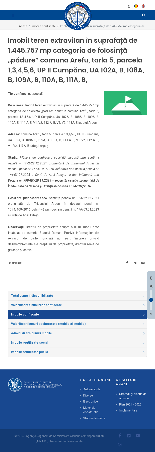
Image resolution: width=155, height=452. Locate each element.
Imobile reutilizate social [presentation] (78, 342)
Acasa (23, 26)
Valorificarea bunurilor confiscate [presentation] (78, 305)
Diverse (88, 395)
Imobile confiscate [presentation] (78, 314)
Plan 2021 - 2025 (130, 404)
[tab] (77, 296)
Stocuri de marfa (94, 418)
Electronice (90, 401)
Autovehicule (91, 389)
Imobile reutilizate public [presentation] (78, 352)
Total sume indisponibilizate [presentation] (78, 296)
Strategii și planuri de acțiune (132, 396)
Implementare (128, 410)
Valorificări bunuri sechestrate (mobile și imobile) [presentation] (78, 324)
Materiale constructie (90, 410)
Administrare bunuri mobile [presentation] (78, 333)
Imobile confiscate (44, 26)
